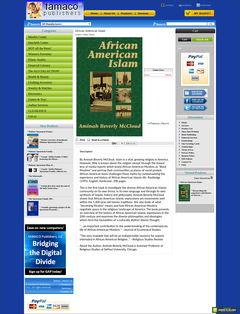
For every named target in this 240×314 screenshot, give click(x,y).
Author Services (38, 105)
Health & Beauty (38, 76)
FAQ (184, 165)
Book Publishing (189, 134)
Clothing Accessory (40, 82)
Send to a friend (100, 140)
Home (94, 13)
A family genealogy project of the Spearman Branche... (55, 208)
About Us (109, 13)
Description (86, 151)
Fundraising (187, 140)
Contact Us (186, 162)
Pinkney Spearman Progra (40, 131)
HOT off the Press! (39, 48)
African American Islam (191, 182)
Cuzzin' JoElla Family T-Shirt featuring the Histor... (54, 158)
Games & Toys (37, 99)
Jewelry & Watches (40, 88)
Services (143, 13)
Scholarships (187, 147)
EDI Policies (187, 159)
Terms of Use (187, 150)
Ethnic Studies (37, 59)
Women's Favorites (39, 54)
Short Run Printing (190, 131)
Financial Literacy (39, 65)
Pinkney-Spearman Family (40, 151)
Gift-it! (32, 116)
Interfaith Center (38, 42)
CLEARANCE (37, 110)
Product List (187, 128)
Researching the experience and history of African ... (201, 192)
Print (82, 140)
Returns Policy (188, 156)
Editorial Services (189, 137)
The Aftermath (35, 176)
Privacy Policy (188, 153)
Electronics (35, 93)
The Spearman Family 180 (40, 199)
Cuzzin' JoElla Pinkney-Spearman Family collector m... (53, 170)
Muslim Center (37, 37)
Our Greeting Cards (190, 144)
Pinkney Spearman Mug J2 (41, 165)
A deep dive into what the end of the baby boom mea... (54, 187)
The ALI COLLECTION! (43, 71)
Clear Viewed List (203, 178)
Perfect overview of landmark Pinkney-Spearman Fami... (53, 141)
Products (126, 13)
